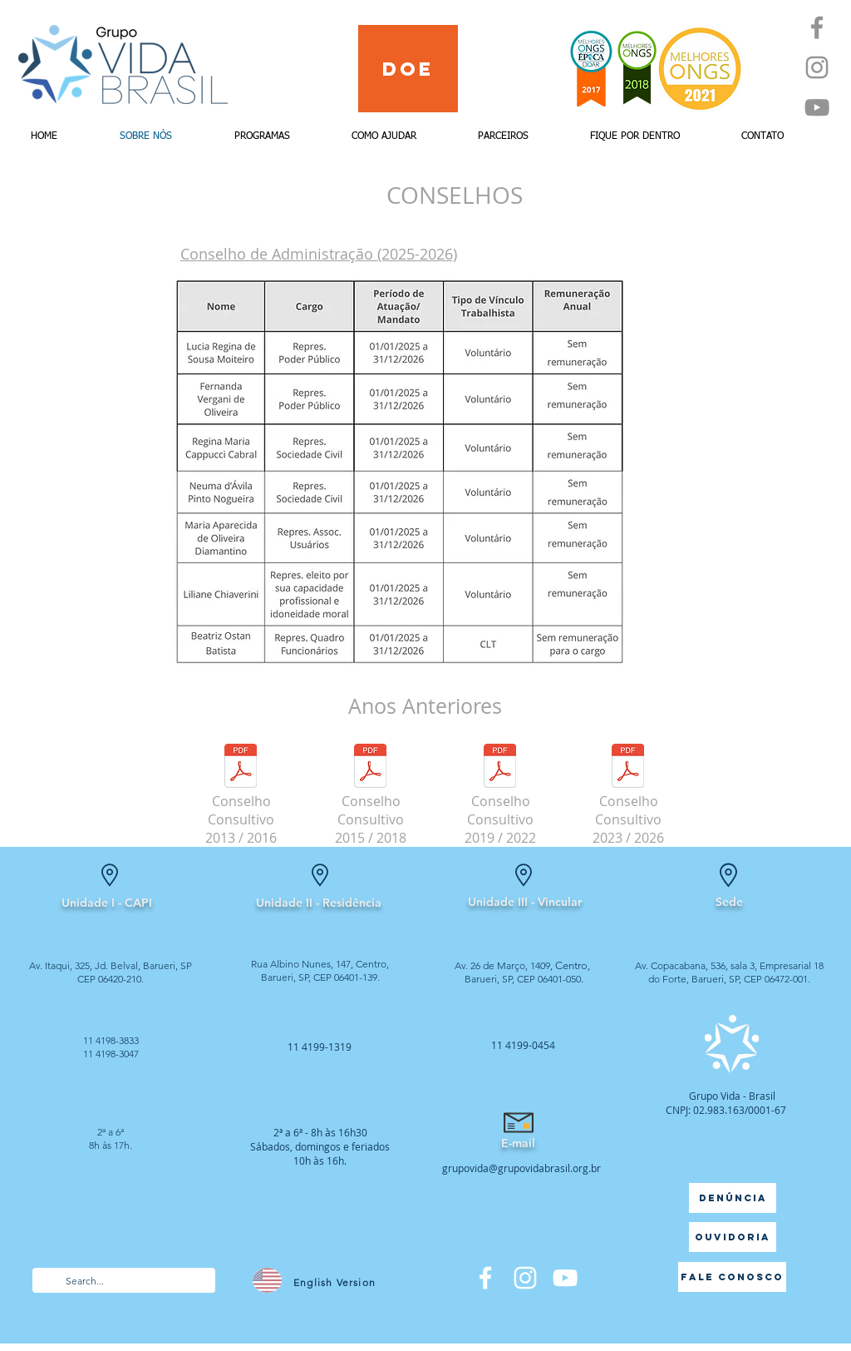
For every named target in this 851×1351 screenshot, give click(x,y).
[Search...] (123, 1281)
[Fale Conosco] (732, 1277)
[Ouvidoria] (732, 1237)
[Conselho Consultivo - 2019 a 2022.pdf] (500, 768)
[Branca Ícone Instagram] (525, 1278)
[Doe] (408, 68)
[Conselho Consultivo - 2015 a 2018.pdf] (370, 768)
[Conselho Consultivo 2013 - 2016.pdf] (241, 768)
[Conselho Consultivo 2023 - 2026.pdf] (628, 768)
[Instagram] (817, 67)
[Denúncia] (732, 1198)
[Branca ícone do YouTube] (565, 1278)
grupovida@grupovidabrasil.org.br (521, 1168)
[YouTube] (817, 107)
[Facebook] (817, 27)
